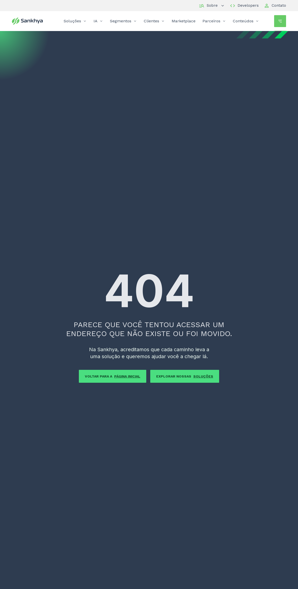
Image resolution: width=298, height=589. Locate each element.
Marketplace (184, 21)
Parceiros (214, 21)
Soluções (75, 21)
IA (98, 21)
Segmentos (123, 21)
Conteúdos (246, 21)
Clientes (154, 21)
